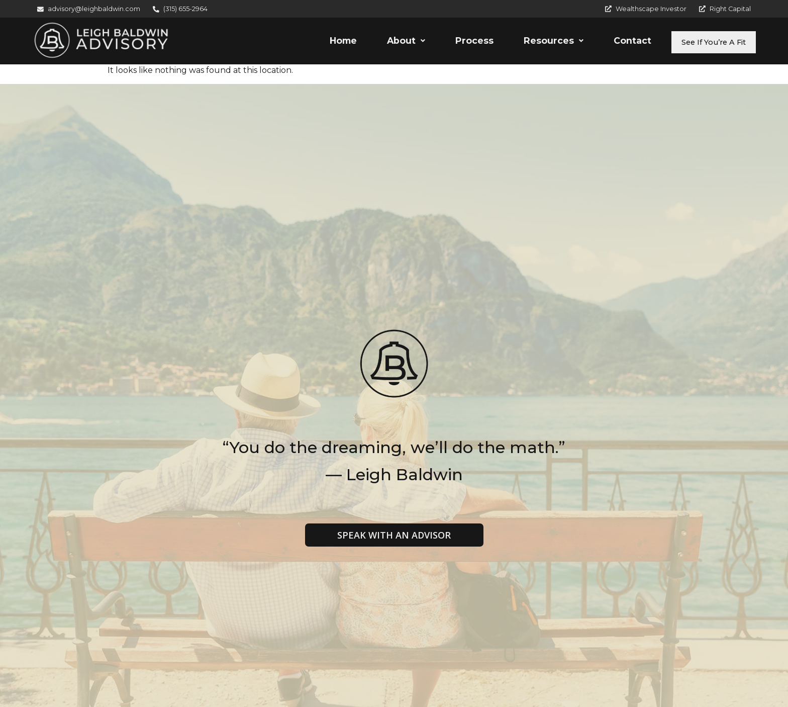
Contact (613, 42)
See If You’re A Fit (704, 42)
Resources (534, 42)
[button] (387, 42)
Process (455, 42)
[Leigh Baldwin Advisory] (101, 40)
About (387, 42)
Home (324, 42)
